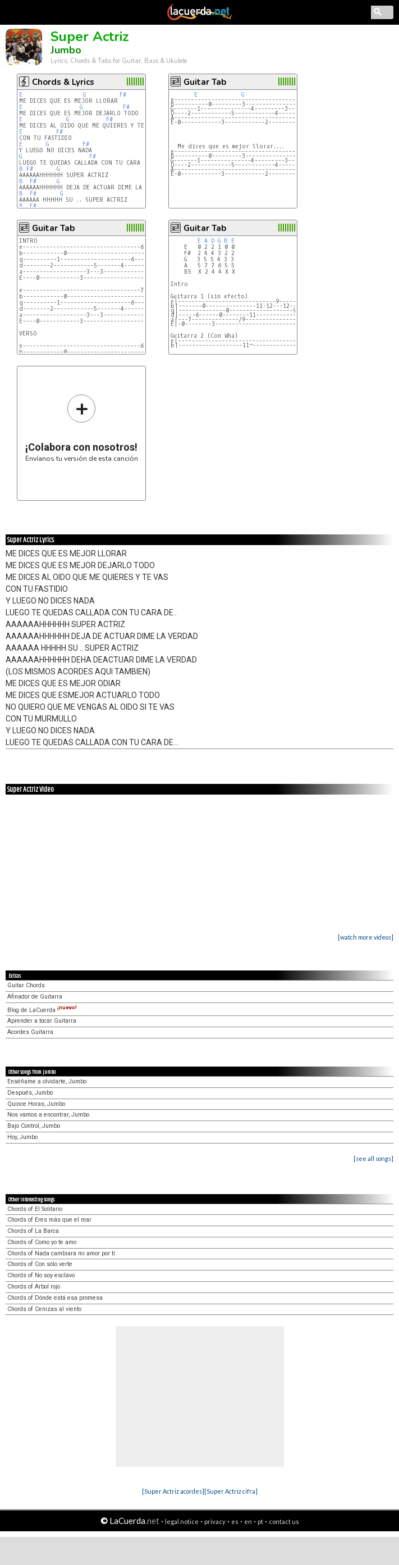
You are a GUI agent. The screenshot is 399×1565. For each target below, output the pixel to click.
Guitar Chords (26, 985)
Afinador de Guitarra (34, 996)
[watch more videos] (365, 937)
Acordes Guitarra (30, 1032)
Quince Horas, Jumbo (36, 1104)
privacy (215, 1521)
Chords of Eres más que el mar (49, 1219)
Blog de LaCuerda (42, 1010)
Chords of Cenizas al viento (44, 1309)
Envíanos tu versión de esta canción (81, 428)
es (235, 1521)
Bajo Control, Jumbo (33, 1125)
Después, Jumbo (30, 1092)
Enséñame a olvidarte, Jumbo (46, 1081)
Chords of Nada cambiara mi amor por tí (61, 1253)
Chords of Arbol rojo (33, 1286)
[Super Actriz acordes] (173, 1491)
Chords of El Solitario (34, 1209)
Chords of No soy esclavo (41, 1275)
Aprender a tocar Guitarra (41, 1020)
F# (123, 94)
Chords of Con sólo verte (39, 1264)
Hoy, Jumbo (22, 1137)
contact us (284, 1521)
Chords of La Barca (33, 1231)
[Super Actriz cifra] (231, 1491)
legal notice (182, 1521)
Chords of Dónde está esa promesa (55, 1297)
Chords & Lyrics (63, 82)
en (248, 1521)
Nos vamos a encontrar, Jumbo (48, 1114)
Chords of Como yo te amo (41, 1242)
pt (260, 1521)
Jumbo (66, 50)
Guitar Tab (205, 82)
